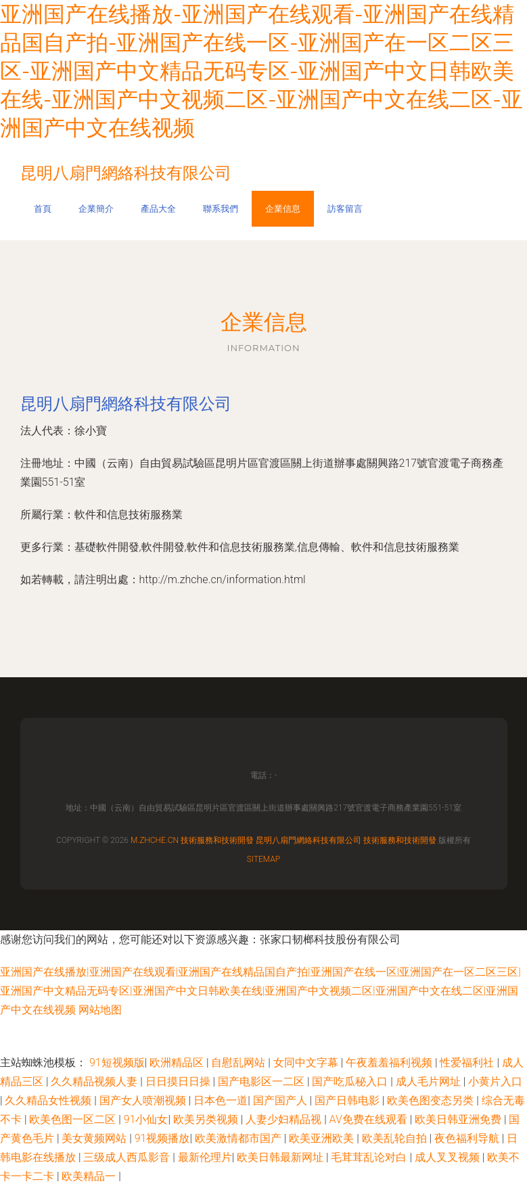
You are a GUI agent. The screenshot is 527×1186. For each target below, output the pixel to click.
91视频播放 (162, 1138)
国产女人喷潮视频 (144, 1100)
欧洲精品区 (178, 1062)
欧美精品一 (90, 1176)
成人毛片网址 (429, 1081)
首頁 (42, 208)
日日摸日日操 (179, 1081)
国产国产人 (281, 1100)
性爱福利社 (468, 1062)
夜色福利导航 (468, 1138)
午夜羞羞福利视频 (390, 1062)
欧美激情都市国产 (239, 1138)
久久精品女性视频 (49, 1100)
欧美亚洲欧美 (323, 1138)
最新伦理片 (205, 1157)
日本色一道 (220, 1100)
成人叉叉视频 (448, 1157)
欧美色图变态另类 (431, 1100)
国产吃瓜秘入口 (351, 1081)
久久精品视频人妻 (95, 1081)
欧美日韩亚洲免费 (459, 1119)
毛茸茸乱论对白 (370, 1157)
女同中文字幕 (307, 1062)
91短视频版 (117, 1062)
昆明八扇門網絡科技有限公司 (125, 403)
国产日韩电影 (348, 1100)
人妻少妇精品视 (285, 1119)
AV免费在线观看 (369, 1119)
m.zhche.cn (155, 840)
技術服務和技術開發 (217, 840)
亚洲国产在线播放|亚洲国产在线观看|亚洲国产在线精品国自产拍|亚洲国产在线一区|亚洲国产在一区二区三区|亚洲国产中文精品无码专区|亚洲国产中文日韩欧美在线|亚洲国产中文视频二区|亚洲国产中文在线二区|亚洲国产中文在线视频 (260, 990)
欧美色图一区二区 (73, 1119)
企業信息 (282, 208)
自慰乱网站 (239, 1062)
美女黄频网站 (95, 1138)
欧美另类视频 (207, 1119)
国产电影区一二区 (262, 1081)
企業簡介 (96, 208)
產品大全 (158, 208)
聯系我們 (220, 208)
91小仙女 (146, 1119)
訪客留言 (345, 208)
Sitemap (264, 859)
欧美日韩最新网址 (281, 1157)
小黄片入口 (495, 1081)
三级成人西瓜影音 (128, 1157)
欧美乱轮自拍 (396, 1138)
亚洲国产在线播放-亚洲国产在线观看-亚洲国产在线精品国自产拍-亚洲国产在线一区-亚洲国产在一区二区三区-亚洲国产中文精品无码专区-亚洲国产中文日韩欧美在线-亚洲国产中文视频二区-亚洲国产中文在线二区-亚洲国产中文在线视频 (261, 71)
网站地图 (100, 1009)
